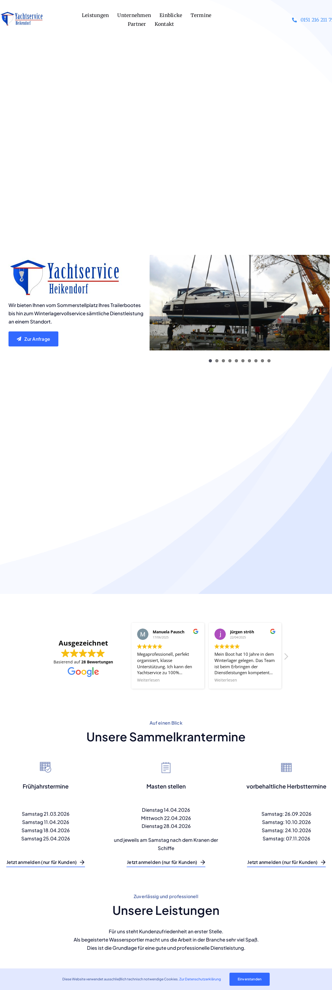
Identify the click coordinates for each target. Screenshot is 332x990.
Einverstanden (249, 979)
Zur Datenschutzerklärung (200, 979)
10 (269, 360)
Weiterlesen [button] (148, 680)
